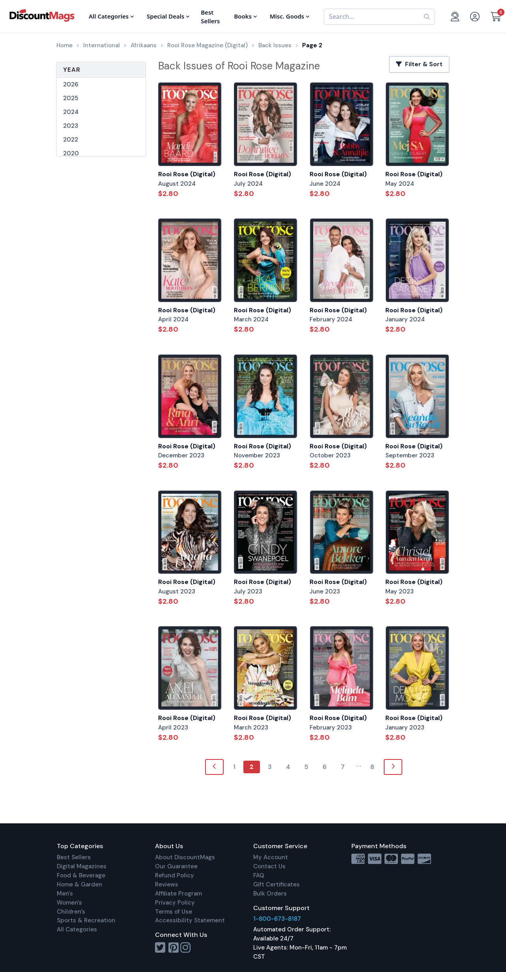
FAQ (258, 875)
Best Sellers (74, 857)
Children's (71, 912)
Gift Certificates (276, 884)
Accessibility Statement (190, 920)
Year (71, 70)
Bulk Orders (270, 893)
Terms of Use (173, 912)
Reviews (166, 884)
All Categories (77, 929)
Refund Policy (174, 875)
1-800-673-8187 (277, 919)
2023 (70, 126)
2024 (70, 112)
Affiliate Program (178, 893)
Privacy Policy (175, 903)
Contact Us (269, 866)
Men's (65, 893)
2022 (70, 140)
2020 (71, 153)
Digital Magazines (81, 866)
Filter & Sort (419, 64)
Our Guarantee (176, 866)
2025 (70, 98)
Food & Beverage (81, 875)
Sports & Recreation (86, 920)
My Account (270, 857)
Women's (69, 903)
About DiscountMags (185, 857)
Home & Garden (79, 884)
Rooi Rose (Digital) (186, 174)
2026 (70, 84)
